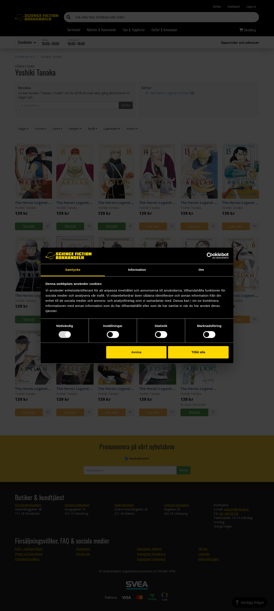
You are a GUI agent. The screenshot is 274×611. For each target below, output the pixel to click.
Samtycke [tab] (72, 270)
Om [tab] (201, 270)
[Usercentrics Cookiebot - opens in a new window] (210, 255)
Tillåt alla (198, 352)
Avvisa (136, 352)
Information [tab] (137, 270)
